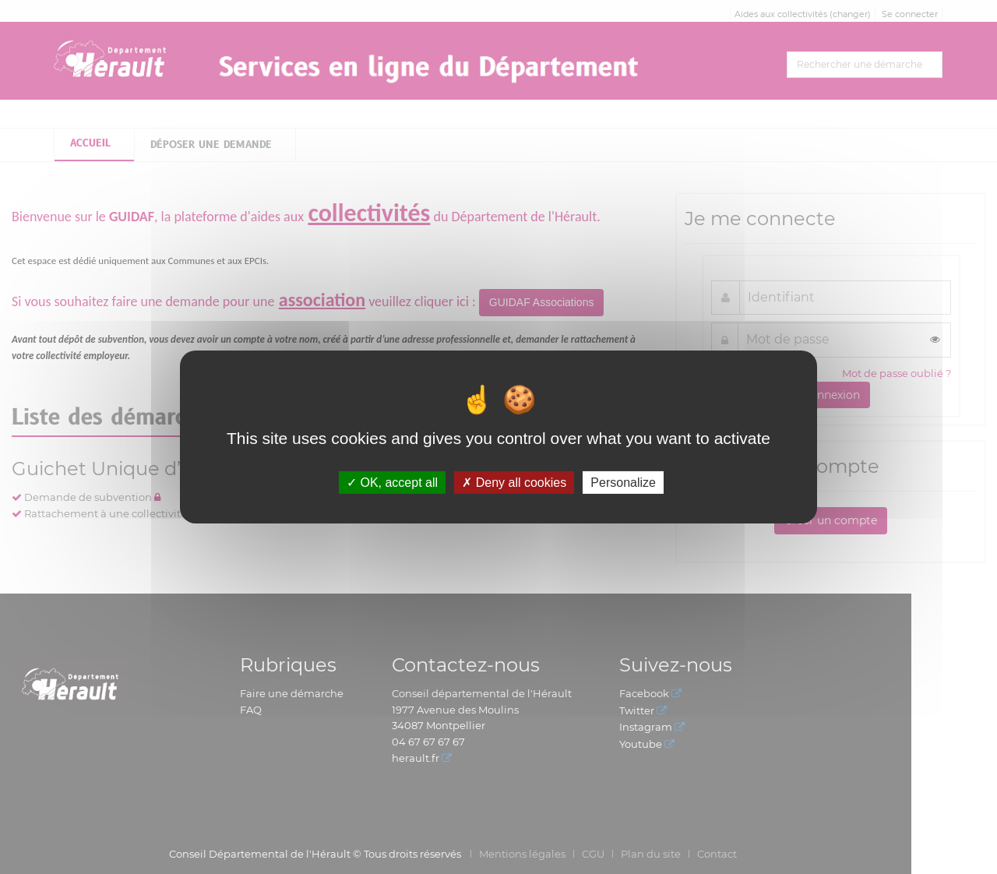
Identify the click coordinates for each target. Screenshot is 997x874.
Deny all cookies (514, 482)
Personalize (623, 482)
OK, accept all (392, 482)
